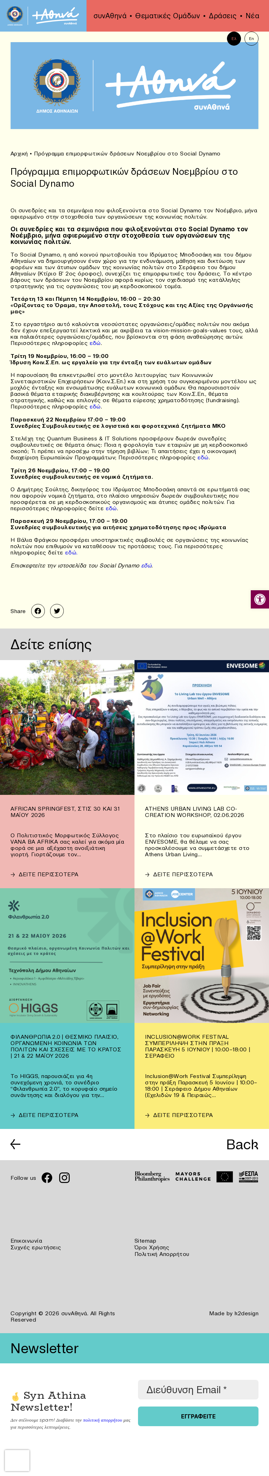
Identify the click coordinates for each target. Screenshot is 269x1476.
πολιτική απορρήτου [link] (102, 1417)
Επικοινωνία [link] (26, 1238)
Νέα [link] (253, 15)
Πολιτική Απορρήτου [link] (161, 1251)
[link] (260, 599)
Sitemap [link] (145, 1238)
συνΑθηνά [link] (110, 15)
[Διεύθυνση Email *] (198, 1387)
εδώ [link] (95, 342)
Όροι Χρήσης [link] (152, 1245)
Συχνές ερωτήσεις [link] (36, 1245)
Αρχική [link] (19, 153)
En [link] (251, 38)
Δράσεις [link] (223, 15)
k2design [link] (246, 1310)
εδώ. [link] (71, 550)
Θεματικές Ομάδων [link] (167, 15)
